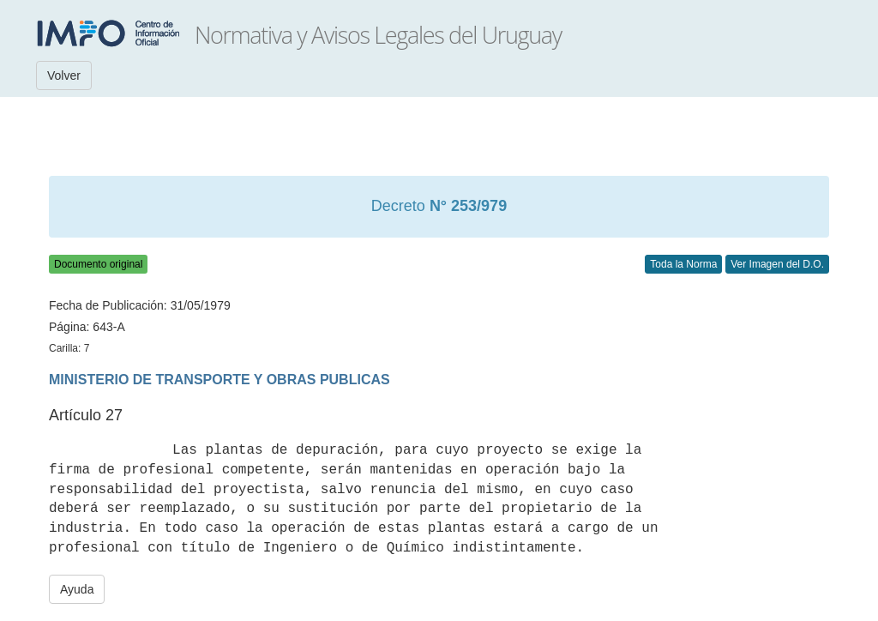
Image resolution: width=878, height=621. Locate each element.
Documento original (98, 264)
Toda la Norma (683, 264)
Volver (64, 75)
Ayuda (76, 589)
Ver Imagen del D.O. (777, 264)
